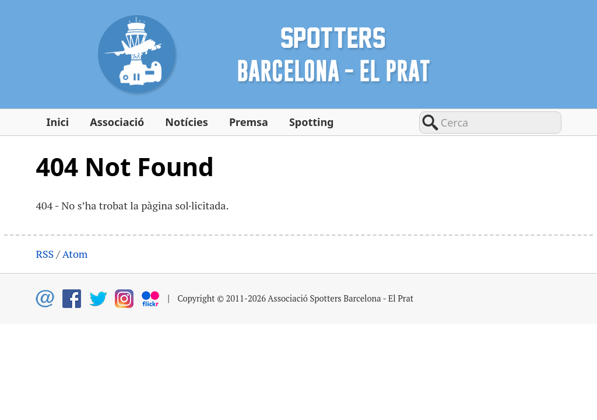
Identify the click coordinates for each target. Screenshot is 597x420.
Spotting (311, 122)
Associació (117, 122)
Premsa (248, 122)
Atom (75, 254)
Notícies (186, 122)
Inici (57, 122)
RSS (45, 254)
